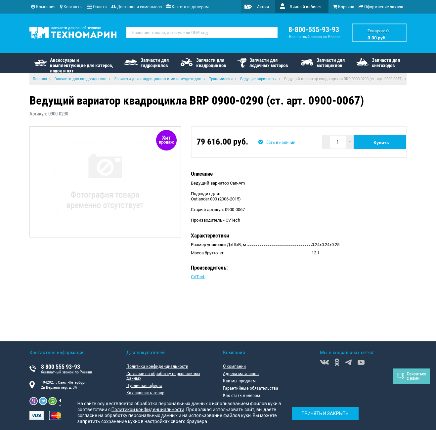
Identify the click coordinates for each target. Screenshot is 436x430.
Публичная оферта (144, 385)
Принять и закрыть (325, 413)
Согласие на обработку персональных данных (163, 375)
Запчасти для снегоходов (386, 62)
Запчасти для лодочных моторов (268, 62)
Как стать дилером (241, 395)
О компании (234, 366)
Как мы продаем (239, 380)
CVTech (198, 277)
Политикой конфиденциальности (147, 409)
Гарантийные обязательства (250, 388)
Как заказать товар (145, 392)
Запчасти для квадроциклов (211, 62)
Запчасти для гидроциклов (155, 62)
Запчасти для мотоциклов (331, 62)
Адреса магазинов (241, 373)
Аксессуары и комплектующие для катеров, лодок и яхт (81, 65)
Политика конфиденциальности (157, 366)
